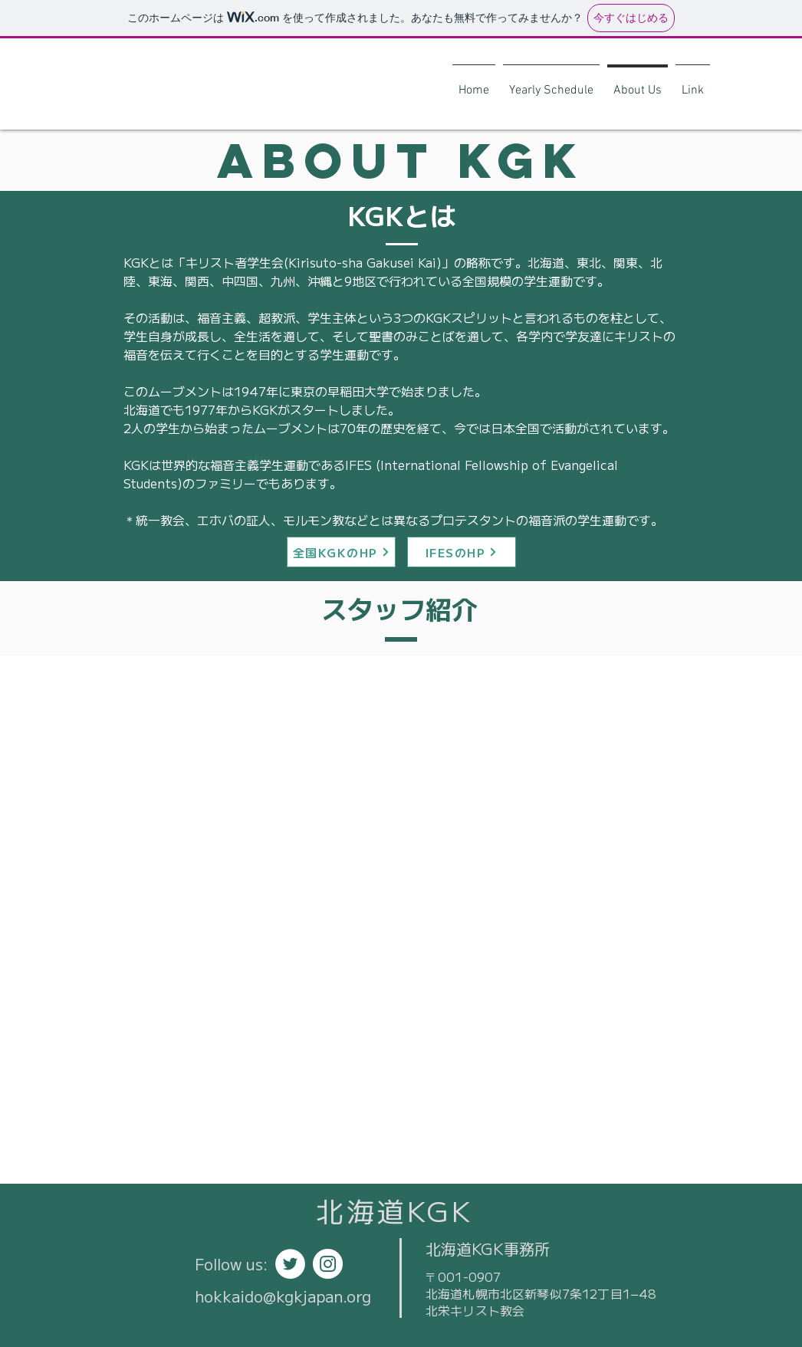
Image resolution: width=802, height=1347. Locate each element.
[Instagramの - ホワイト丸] (328, 1264)
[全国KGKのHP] (341, 552)
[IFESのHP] (461, 552)
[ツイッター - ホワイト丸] (290, 1264)
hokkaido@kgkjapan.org (283, 1296)
